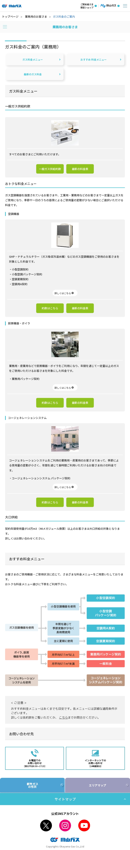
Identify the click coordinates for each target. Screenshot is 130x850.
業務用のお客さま (36, 16)
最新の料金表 (80, 169)
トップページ (10, 16)
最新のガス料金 (33, 74)
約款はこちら (50, 308)
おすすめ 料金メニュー (93, 59)
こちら (63, 717)
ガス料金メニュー (32, 59)
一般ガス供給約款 (50, 169)
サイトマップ (65, 799)
